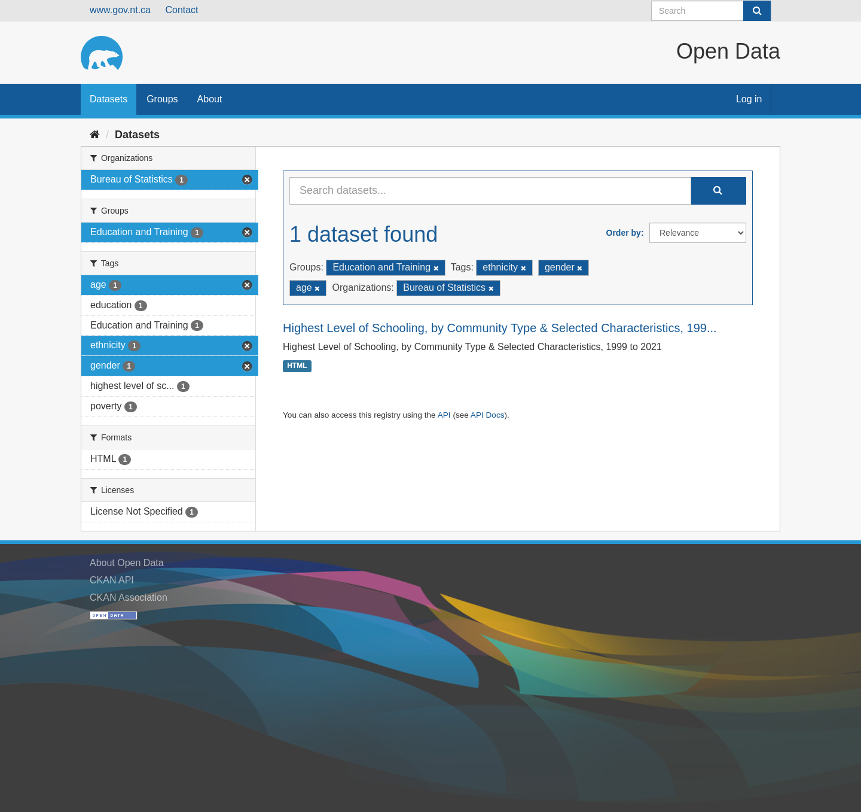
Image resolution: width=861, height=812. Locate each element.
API (444, 414)
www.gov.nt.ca (120, 10)
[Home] (95, 135)
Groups (162, 99)
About (209, 99)
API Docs (488, 414)
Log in (749, 99)
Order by (623, 233)
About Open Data (127, 563)
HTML (297, 366)
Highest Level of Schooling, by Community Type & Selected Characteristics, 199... (500, 327)
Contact (181, 10)
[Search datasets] (711, 11)
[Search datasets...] (490, 191)
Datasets (108, 99)
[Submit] (757, 11)
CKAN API (112, 580)
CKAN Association (128, 597)
